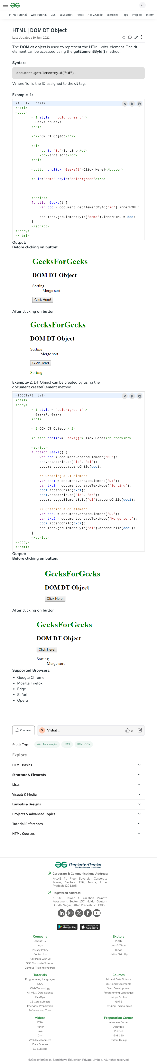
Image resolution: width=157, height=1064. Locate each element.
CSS (53, 15)
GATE (118, 1002)
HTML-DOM (84, 744)
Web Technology (40, 988)
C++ (40, 1035)
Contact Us (40, 954)
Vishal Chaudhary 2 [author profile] (54, 730)
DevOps (40, 997)
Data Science (40, 1044)
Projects (137, 15)
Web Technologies (47, 744)
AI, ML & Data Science (40, 993)
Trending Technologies (118, 1006)
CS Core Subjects (40, 1002)
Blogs (118, 950)
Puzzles (118, 1031)
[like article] (129, 730)
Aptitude (118, 1027)
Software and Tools (40, 1010)
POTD (118, 941)
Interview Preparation (40, 1006)
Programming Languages (40, 979)
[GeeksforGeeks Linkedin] (61, 913)
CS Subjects (40, 1049)
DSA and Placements (118, 984)
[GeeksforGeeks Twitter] (78, 913)
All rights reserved (116, 1060)
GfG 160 (118, 1035)
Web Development (118, 988)
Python (40, 1027)
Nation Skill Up (119, 954)
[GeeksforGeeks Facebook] (87, 913)
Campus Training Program (40, 968)
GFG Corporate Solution (40, 963)
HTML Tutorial (18, 15)
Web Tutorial (39, 15)
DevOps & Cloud (118, 997)
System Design (118, 1040)
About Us (40, 941)
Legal (40, 945)
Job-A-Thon (119, 945)
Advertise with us (40, 959)
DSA (40, 984)
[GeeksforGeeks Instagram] (69, 913)
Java (40, 1031)
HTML (67, 744)
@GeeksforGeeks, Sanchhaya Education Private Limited (65, 1060)
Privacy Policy (40, 950)
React (79, 15)
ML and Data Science (118, 979)
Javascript (66, 15)
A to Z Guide (95, 15)
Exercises (112, 15)
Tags (125, 15)
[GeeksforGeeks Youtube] (96, 913)
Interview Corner (118, 1022)
